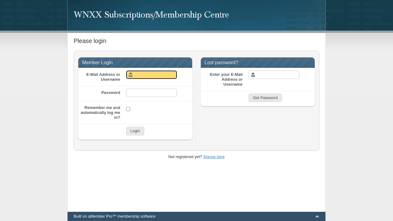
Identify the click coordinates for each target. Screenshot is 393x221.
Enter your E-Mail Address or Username (226, 79)
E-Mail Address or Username (103, 77)
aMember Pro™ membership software (122, 216)
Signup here (214, 156)
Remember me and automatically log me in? (100, 112)
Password (110, 92)
